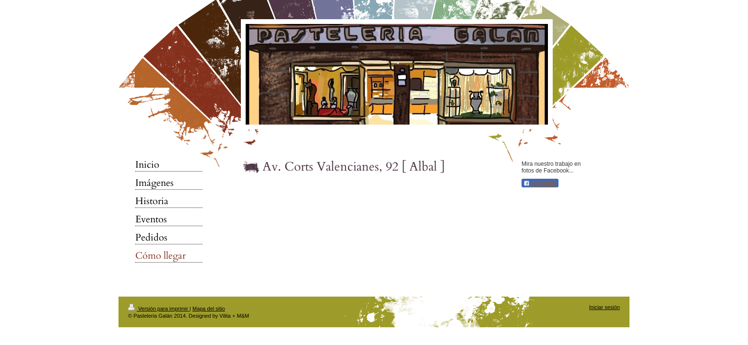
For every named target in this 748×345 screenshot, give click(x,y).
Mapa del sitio (208, 308)
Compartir (540, 183)
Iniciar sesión (604, 307)
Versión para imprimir (159, 308)
